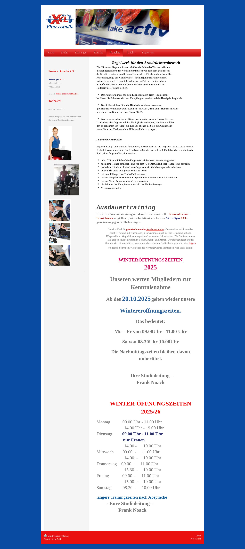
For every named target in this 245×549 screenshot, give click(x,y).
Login (198, 535)
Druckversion (52, 536)
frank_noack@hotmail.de (67, 93)
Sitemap (65, 536)
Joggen (192, 243)
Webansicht (196, 538)
